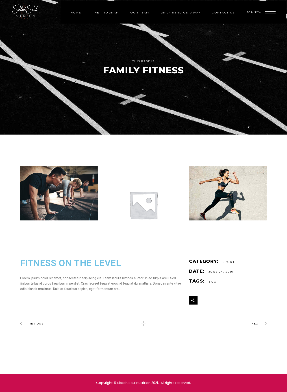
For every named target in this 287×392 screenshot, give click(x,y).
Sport (229, 262)
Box (212, 281)
